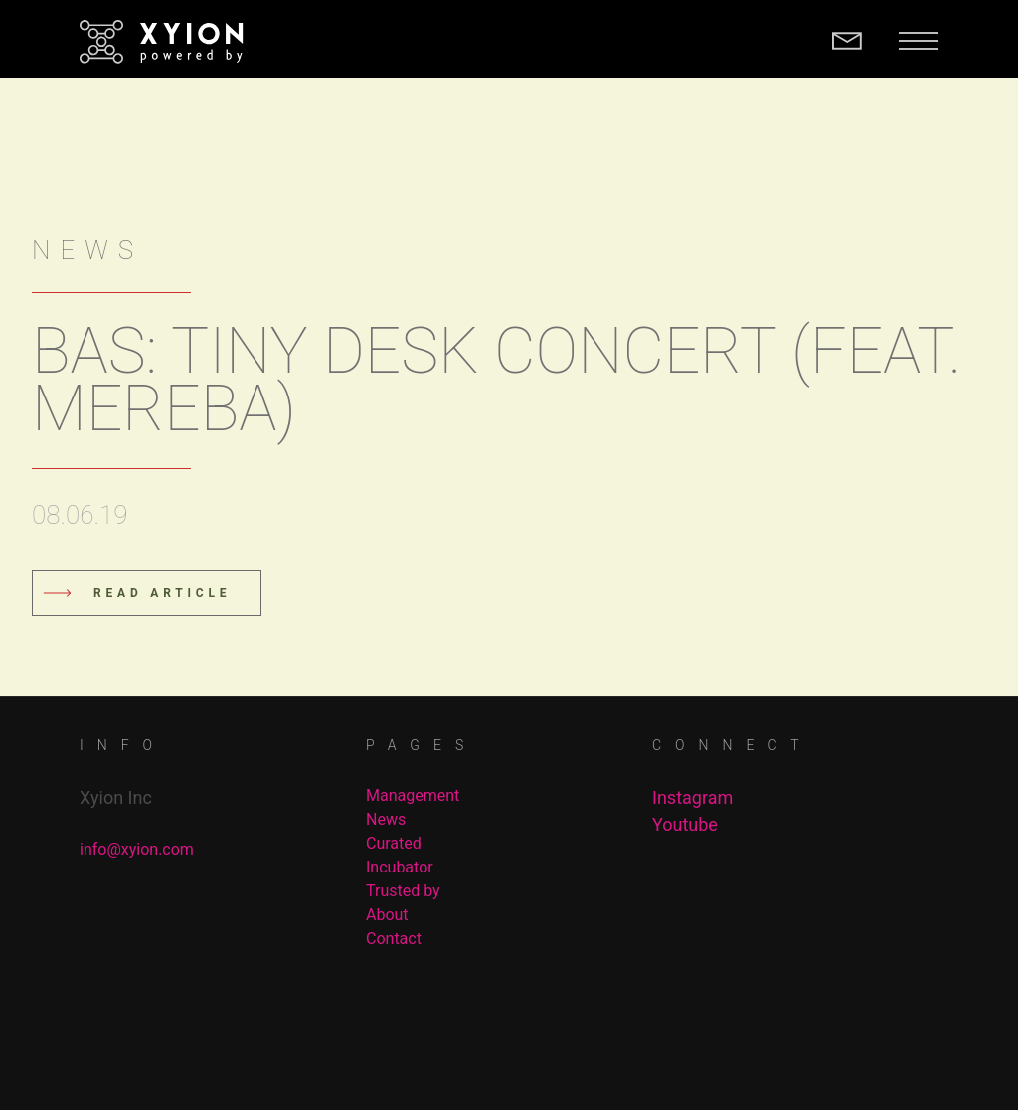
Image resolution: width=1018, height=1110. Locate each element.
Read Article (162, 593)
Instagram (692, 797)
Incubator (399, 867)
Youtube (685, 824)
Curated (394, 843)
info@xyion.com (137, 849)
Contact (394, 938)
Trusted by (403, 890)
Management (412, 795)
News (386, 819)
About (387, 914)
